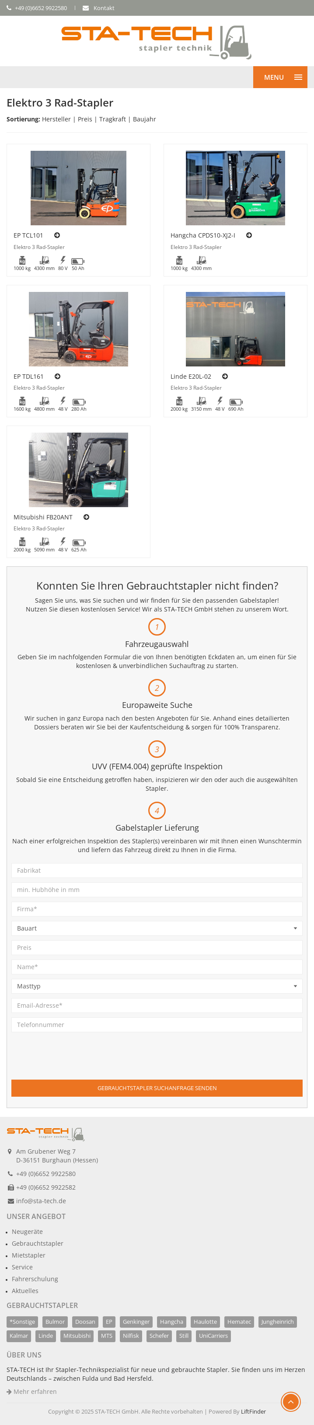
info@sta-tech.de (41, 1201)
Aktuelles (25, 1290)
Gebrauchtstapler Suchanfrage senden (157, 1088)
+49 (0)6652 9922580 (46, 1173)
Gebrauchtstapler (37, 1243)
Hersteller (56, 119)
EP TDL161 (29, 376)
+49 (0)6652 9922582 (46, 1187)
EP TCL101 (28, 235)
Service (22, 1267)
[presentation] (77, 1062)
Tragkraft (112, 119)
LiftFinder (253, 1411)
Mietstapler (28, 1255)
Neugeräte (27, 1231)
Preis (85, 119)
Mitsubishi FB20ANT (43, 517)
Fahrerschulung (35, 1279)
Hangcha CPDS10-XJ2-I (203, 235)
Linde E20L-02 (191, 376)
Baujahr (144, 119)
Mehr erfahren (32, 1391)
